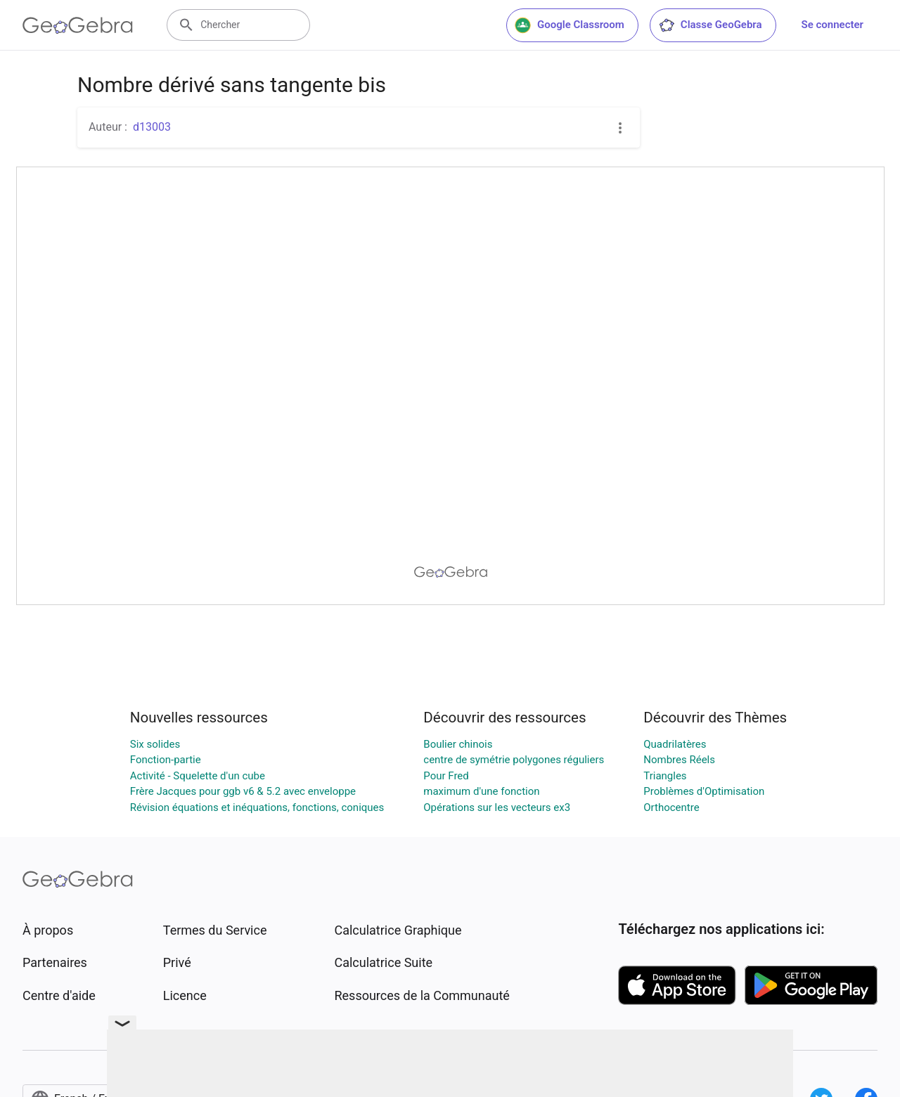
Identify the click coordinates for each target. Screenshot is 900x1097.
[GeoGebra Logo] (77, 25)
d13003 (152, 127)
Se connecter (832, 24)
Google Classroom (569, 25)
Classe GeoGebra (710, 25)
